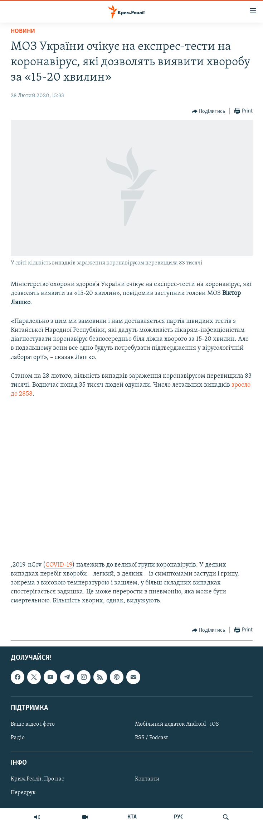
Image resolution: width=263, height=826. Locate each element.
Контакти (147, 779)
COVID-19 (58, 565)
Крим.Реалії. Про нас (37, 779)
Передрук (23, 793)
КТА (132, 817)
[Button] (208, 111)
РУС (179, 817)
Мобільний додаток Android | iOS (177, 724)
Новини (23, 31)
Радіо (18, 738)
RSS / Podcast (151, 738)
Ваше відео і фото (33, 724)
